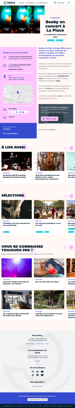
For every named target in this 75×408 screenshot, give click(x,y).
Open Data (47, 406)
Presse (40, 406)
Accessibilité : (25, 406)
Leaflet (17, 102)
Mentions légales (8, 406)
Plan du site (68, 406)
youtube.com (64, 107)
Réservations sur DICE (16, 77)
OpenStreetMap (26, 102)
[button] (18, 92)
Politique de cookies (57, 406)
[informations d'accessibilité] (18, 112)
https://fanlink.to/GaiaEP (47, 98)
